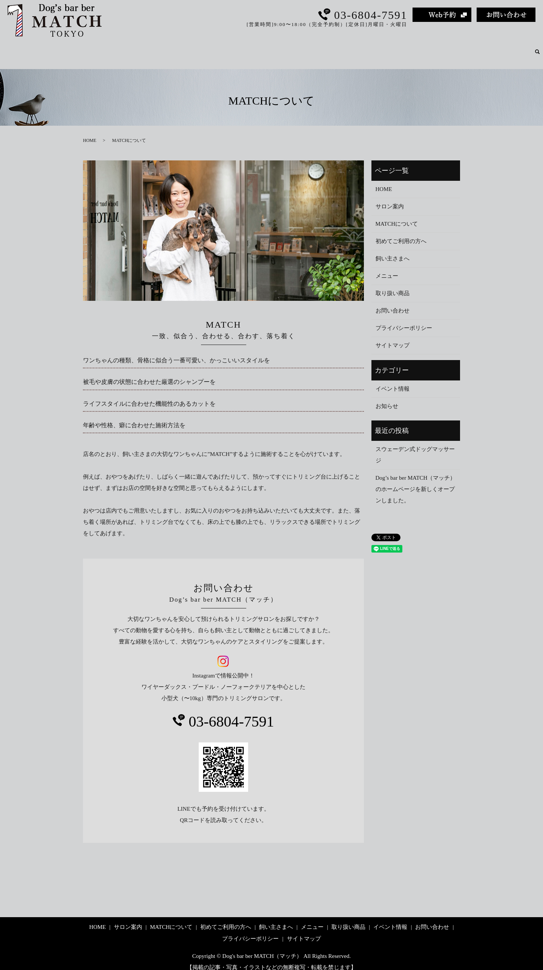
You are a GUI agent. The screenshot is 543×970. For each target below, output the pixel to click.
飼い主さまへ (385, 48)
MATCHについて (273, 48)
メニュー (424, 48)
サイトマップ (393, 337)
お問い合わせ (393, 302)
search (537, 48)
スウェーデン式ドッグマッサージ (415, 446)
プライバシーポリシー (404, 319)
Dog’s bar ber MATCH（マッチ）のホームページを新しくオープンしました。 (416, 480)
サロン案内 (226, 48)
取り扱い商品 (464, 48)
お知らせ (387, 397)
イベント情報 (509, 48)
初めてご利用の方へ (330, 48)
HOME (192, 48)
